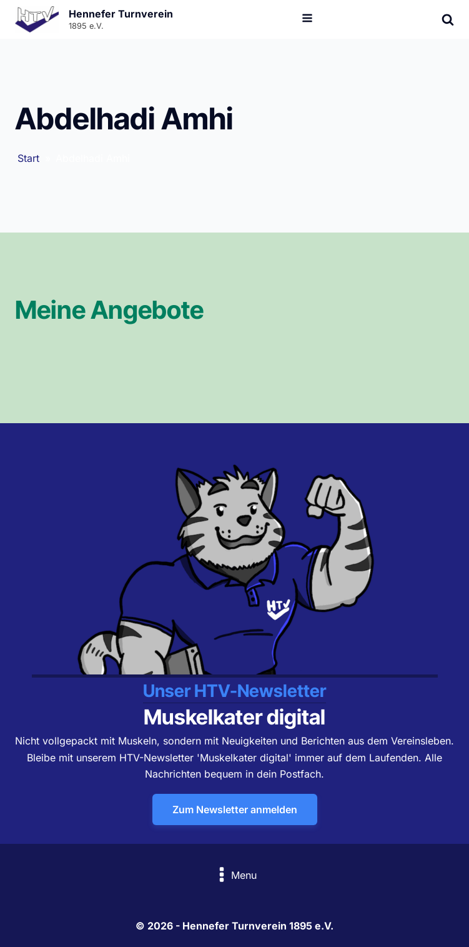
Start (28, 158)
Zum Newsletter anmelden (234, 809)
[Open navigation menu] (307, 19)
